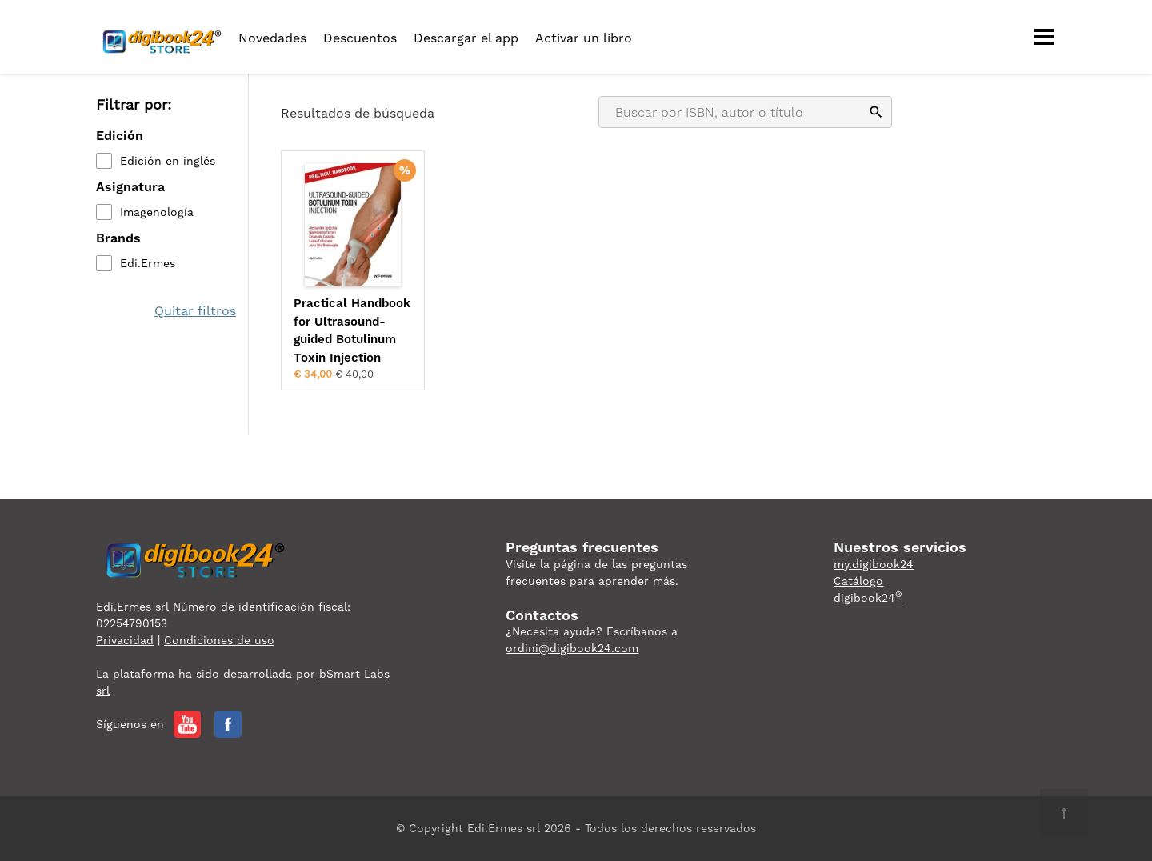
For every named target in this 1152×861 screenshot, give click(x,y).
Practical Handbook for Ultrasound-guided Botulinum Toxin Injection (352, 330)
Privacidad (125, 640)
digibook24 (868, 597)
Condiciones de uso (219, 640)
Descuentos (360, 38)
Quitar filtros (195, 310)
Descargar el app (466, 38)
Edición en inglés (167, 160)
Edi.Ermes (147, 263)
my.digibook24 (874, 564)
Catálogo (858, 581)
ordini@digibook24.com (572, 648)
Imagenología (157, 212)
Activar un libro (583, 38)
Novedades (272, 38)
